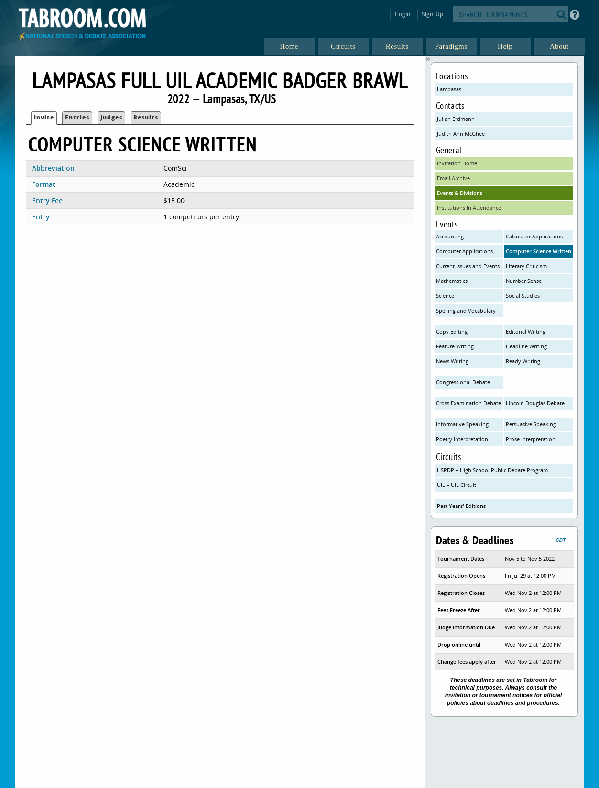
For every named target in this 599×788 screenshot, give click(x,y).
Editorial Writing (525, 331)
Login (403, 14)
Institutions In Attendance (469, 207)
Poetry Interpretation (462, 439)
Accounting (450, 236)
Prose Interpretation (530, 439)
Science (445, 295)
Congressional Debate (463, 382)
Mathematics (452, 280)
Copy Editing (452, 331)
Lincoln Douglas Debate (535, 403)
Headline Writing (526, 346)
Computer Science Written (538, 251)
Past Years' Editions (461, 505)
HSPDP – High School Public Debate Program (492, 470)
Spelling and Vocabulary (466, 310)
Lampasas (449, 89)
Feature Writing (455, 346)
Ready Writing (523, 361)
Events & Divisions (459, 192)
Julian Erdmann (456, 118)
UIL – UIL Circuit (456, 484)
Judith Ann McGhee (461, 133)
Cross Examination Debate (468, 403)
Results (145, 117)
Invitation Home (457, 163)
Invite (44, 117)
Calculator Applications (534, 236)
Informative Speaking (462, 424)
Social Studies (523, 295)
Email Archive (453, 178)
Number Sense (524, 280)
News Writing (452, 361)
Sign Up (432, 14)
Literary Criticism (526, 266)
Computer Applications (464, 251)
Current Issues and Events (468, 266)
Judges (111, 117)
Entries (77, 117)
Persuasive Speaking (531, 424)
